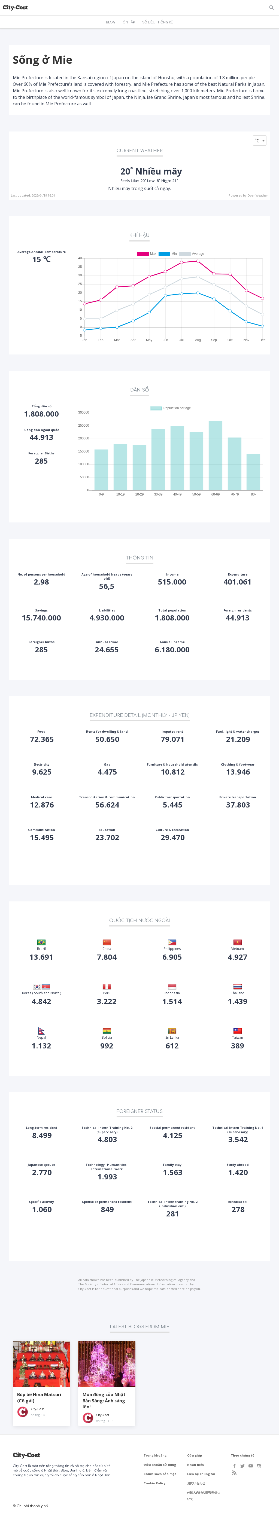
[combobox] (259, 140)
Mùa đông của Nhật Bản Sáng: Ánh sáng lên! (104, 1400)
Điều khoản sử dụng (160, 1465)
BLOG (110, 22)
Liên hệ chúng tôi (201, 1474)
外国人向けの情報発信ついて (203, 1495)
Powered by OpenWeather (248, 195)
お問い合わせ (196, 1483)
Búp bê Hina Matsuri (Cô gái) (39, 1397)
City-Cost (37, 1409)
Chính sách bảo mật (160, 1474)
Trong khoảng (155, 1455)
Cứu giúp (194, 1455)
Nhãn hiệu (195, 1465)
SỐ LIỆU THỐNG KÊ (157, 22)
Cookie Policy (154, 1483)
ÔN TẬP (129, 22)
